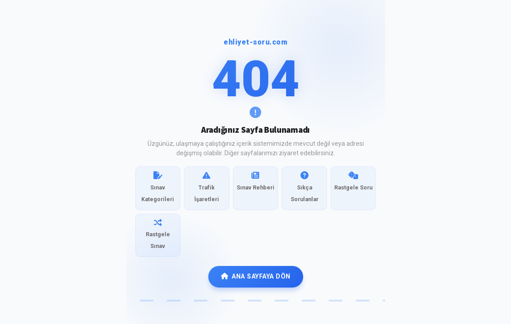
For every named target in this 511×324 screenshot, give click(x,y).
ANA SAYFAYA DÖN (256, 276)
